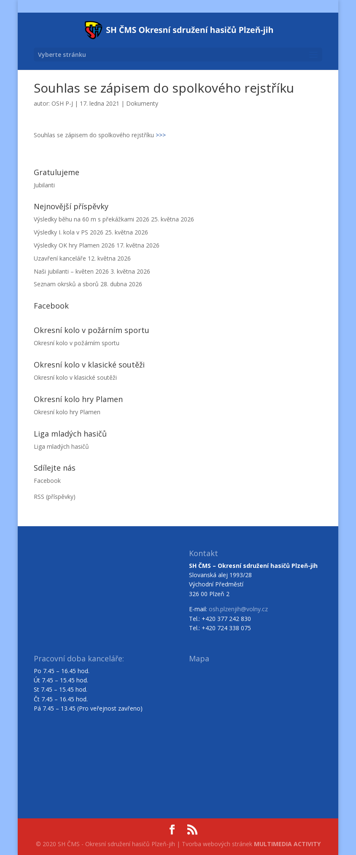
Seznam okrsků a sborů (66, 284)
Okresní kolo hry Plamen (67, 412)
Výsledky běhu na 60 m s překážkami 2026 (91, 219)
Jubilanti (44, 185)
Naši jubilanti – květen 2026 (71, 271)
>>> (161, 135)
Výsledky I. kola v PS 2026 (68, 232)
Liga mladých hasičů (61, 446)
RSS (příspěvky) (55, 497)
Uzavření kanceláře (60, 258)
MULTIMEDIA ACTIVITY (287, 844)
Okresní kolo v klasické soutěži (75, 377)
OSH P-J (62, 103)
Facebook (47, 481)
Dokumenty (142, 103)
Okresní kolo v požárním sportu (76, 343)
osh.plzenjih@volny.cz (238, 609)
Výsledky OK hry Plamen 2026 (74, 245)
